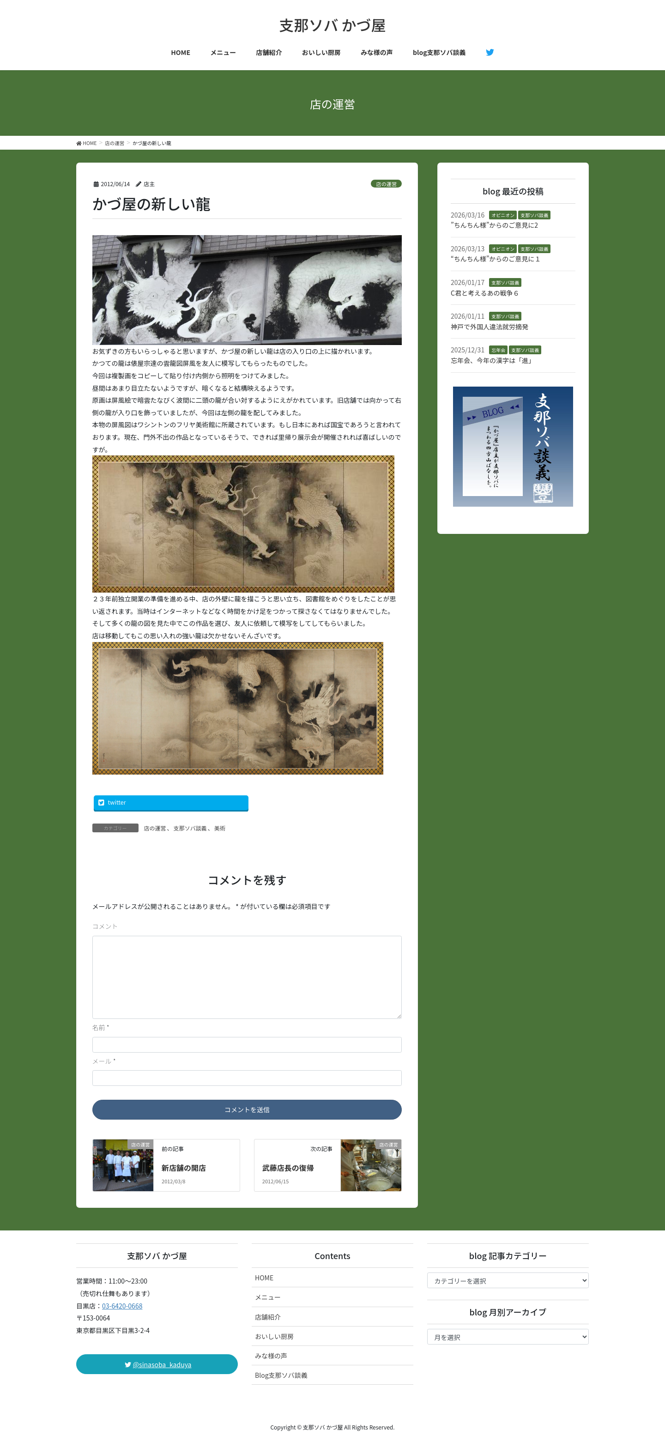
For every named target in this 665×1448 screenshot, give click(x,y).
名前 (100, 1027)
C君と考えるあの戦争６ (485, 292)
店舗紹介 (268, 1316)
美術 (219, 828)
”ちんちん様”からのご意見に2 (494, 225)
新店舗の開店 (184, 1167)
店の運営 (386, 184)
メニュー (268, 1297)
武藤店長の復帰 (288, 1167)
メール (104, 1061)
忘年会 (498, 349)
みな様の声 (271, 1355)
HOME (264, 1277)
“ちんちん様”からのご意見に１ (496, 258)
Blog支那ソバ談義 (281, 1375)
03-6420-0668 (122, 1305)
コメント (105, 926)
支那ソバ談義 (190, 828)
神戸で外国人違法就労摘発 (489, 326)
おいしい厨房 (274, 1336)
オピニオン (502, 215)
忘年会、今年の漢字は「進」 (493, 360)
